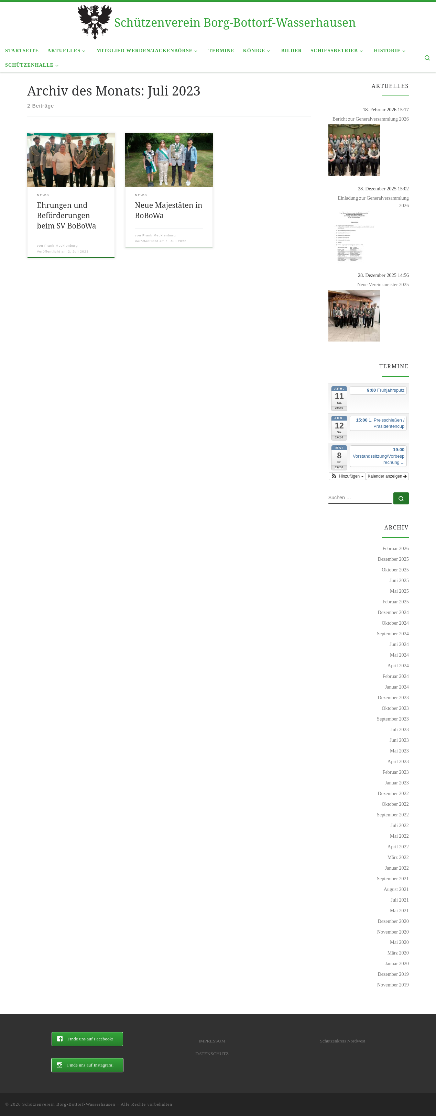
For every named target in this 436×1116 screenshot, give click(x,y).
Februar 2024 (396, 676)
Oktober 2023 (395, 708)
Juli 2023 (400, 729)
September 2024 (393, 633)
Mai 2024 (399, 655)
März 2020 (398, 953)
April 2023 (398, 761)
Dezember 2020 (393, 921)
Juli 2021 (400, 900)
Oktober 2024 (395, 623)
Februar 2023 (396, 772)
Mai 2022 (399, 836)
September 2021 (393, 878)
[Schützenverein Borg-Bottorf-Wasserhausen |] (95, 21)
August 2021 (396, 889)
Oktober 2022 (395, 804)
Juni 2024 (399, 644)
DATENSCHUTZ (212, 1053)
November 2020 (393, 932)
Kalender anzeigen (387, 476)
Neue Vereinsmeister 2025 (383, 284)
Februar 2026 (396, 548)
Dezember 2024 (393, 612)
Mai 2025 (399, 591)
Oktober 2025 (395, 569)
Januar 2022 (397, 868)
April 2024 (398, 665)
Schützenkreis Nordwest (343, 1041)
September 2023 (393, 719)
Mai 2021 (399, 910)
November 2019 (393, 984)
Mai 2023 (399, 751)
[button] (347, 476)
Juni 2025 (399, 580)
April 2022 (398, 846)
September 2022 (393, 814)
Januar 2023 (397, 782)
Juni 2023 (399, 740)
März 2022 (398, 857)
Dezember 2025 (393, 559)
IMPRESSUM (211, 1041)
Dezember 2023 (393, 697)
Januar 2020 (397, 963)
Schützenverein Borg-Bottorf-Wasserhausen (69, 1104)
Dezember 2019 (393, 974)
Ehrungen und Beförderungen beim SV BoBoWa (66, 215)
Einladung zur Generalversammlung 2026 (373, 201)
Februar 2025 (396, 601)
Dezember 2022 (393, 793)
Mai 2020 (399, 942)
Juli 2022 (400, 825)
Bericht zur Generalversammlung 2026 (371, 119)
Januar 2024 (397, 687)
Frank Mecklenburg (61, 245)
